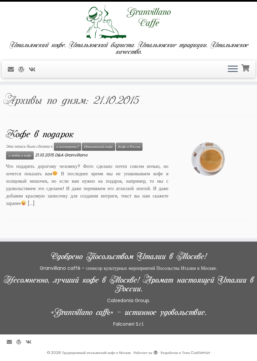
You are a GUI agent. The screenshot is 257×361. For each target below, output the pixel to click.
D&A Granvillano (71, 155)
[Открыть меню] (233, 69)
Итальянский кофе (98, 146)
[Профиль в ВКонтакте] (34, 69)
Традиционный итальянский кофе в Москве (96, 352)
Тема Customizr (196, 352)
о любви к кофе (19, 155)
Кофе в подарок (40, 134)
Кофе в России (129, 146)
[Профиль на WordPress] (23, 69)
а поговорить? (67, 146)
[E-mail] (13, 69)
